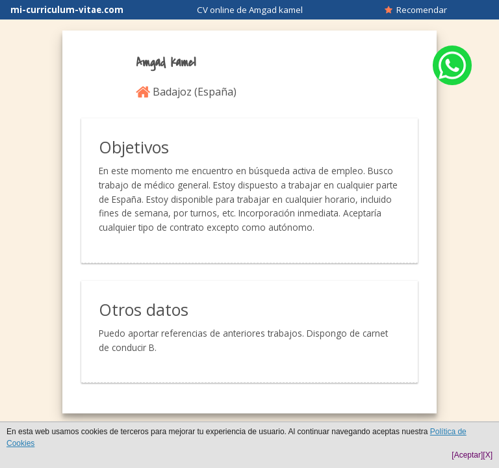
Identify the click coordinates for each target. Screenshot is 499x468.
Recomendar (416, 10)
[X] (488, 455)
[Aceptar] (467, 455)
